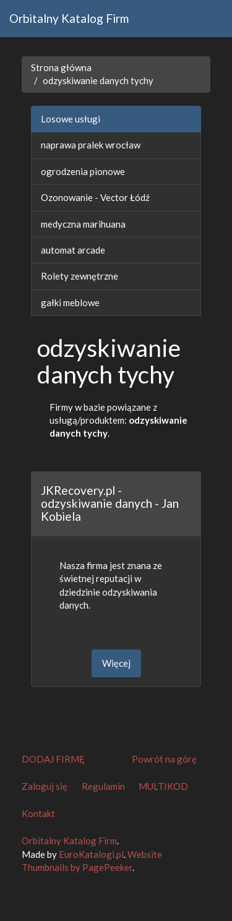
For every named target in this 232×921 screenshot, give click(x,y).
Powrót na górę (164, 759)
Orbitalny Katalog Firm (69, 18)
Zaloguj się (44, 786)
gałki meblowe (70, 302)
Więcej (116, 663)
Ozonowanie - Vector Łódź (95, 197)
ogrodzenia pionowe (83, 171)
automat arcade (73, 249)
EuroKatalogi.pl (91, 854)
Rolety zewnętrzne (79, 275)
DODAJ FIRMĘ (53, 759)
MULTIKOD (163, 786)
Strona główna (61, 67)
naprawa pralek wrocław (90, 144)
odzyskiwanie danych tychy (98, 80)
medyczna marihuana (83, 223)
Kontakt (38, 813)
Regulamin (103, 786)
